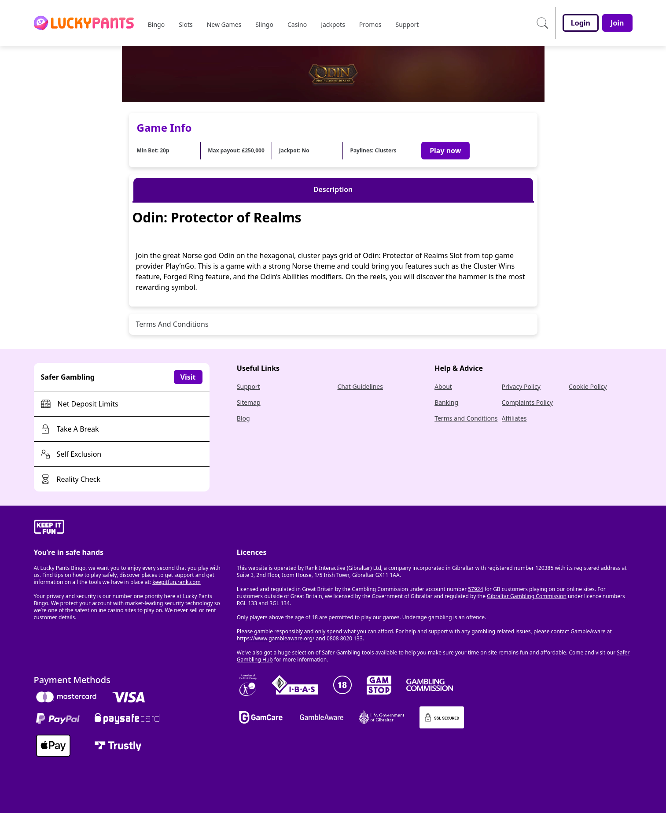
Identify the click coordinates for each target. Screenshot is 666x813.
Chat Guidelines (360, 386)
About (443, 386)
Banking (446, 402)
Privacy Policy (521, 386)
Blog (243, 418)
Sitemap (249, 402)
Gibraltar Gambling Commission (527, 596)
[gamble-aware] (130, 528)
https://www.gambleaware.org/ (276, 638)
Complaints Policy (527, 402)
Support (248, 386)
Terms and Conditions (465, 418)
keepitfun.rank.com (176, 582)
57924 (475, 589)
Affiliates (514, 418)
